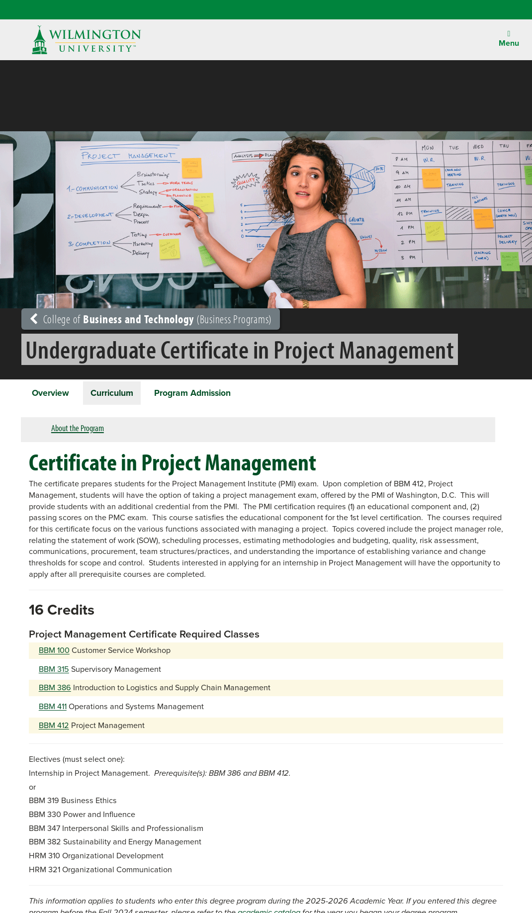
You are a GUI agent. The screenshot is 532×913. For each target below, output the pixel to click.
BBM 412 (54, 726)
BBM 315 (54, 670)
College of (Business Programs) (150, 318)
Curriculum (117, 393)
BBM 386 (55, 689)
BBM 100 (54, 652)
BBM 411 (53, 708)
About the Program (77, 430)
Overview (52, 393)
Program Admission (203, 393)
